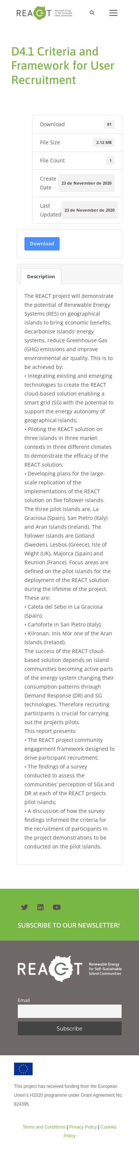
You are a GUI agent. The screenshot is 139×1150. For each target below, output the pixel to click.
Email (24, 1000)
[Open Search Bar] (91, 13)
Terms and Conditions (44, 1127)
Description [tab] (41, 276)
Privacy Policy (82, 1127)
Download (42, 243)
